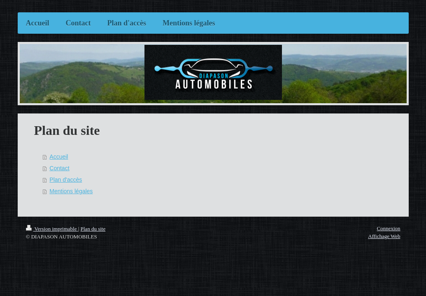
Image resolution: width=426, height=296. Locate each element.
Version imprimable (52, 229)
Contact (59, 168)
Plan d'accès (65, 179)
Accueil (58, 156)
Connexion (388, 228)
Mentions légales (71, 191)
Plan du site (93, 229)
